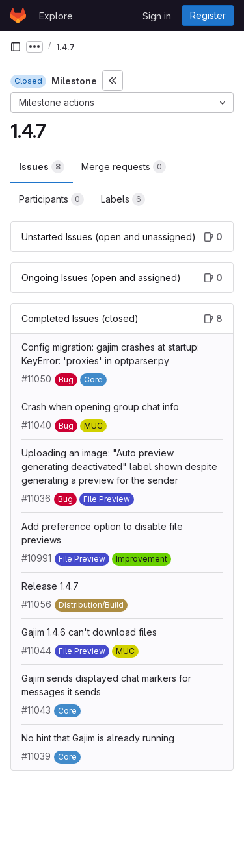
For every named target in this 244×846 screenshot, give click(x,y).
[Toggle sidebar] (112, 80)
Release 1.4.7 (50, 585)
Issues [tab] (41, 166)
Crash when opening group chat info (100, 406)
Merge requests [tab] (123, 166)
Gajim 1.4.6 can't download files (89, 632)
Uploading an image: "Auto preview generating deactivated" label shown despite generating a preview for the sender (119, 466)
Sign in (156, 15)
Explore (56, 15)
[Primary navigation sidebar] (15, 46)
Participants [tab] (51, 199)
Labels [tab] (123, 199)
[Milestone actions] (122, 102)
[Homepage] (18, 15)
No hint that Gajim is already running (97, 737)
